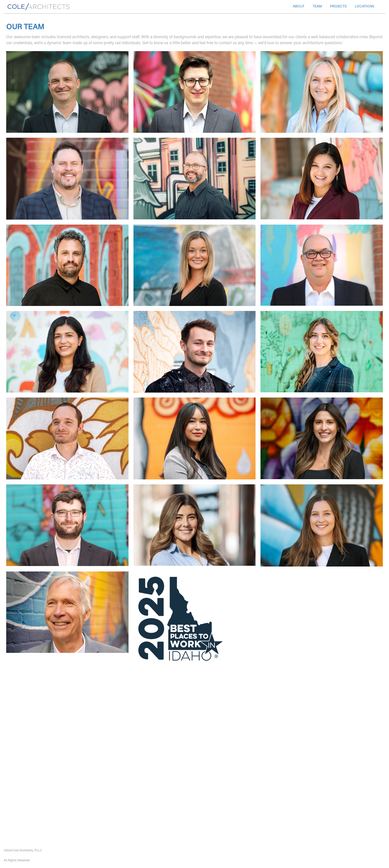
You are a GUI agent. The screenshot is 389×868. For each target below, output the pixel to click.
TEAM (317, 6)
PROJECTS (338, 6)
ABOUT (298, 6)
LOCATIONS (364, 6)
